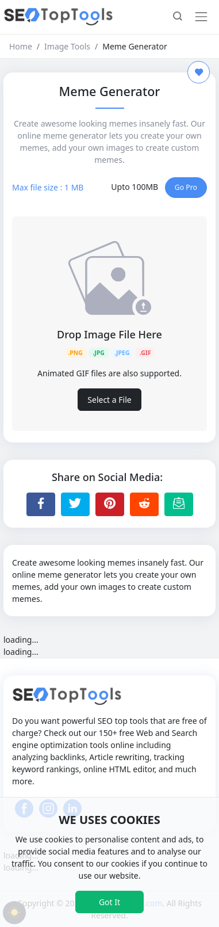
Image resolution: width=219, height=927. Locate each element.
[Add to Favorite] (198, 72)
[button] (177, 17)
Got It (109, 902)
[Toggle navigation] (201, 16)
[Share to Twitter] (75, 504)
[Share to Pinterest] (109, 504)
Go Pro (186, 187)
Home (20, 46)
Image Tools (67, 46)
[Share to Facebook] (40, 504)
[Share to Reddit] (144, 504)
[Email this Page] (178, 504)
